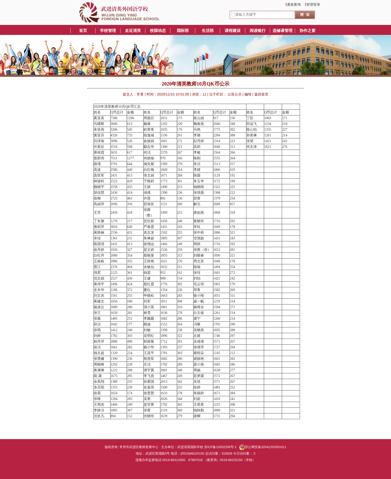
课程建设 (233, 30)
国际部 (183, 30)
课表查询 (294, 4)
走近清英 (133, 30)
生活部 (208, 30)
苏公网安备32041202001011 (262, 447)
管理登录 (313, 4)
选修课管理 (283, 30)
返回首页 (261, 94)
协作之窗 (307, 30)
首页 (83, 30)
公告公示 (235, 94)
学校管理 (108, 30)
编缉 (248, 94)
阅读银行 (258, 30)
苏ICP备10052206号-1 (221, 447)
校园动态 (158, 30)
